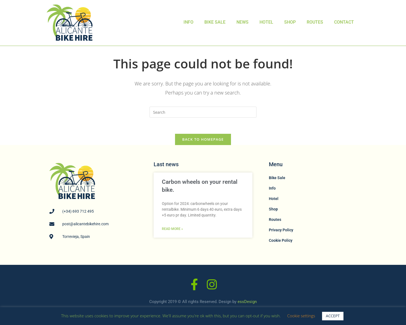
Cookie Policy (280, 240)
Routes (315, 22)
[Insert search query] (203, 112)
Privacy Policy (281, 230)
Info (188, 22)
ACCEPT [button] (333, 315)
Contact (344, 22)
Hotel (266, 22)
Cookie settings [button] (301, 315)
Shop (290, 22)
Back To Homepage (203, 139)
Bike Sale (214, 22)
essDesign (247, 301)
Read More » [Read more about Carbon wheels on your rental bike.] (172, 229)
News (242, 22)
